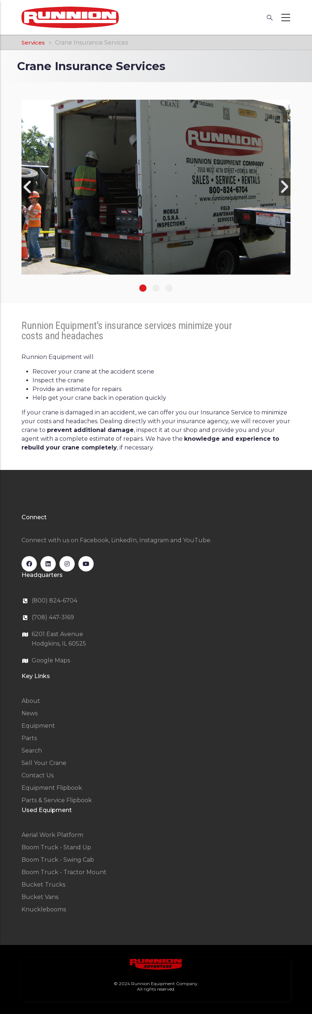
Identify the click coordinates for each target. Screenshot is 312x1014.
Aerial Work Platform (52, 834)
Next (284, 187)
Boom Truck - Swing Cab (58, 859)
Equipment (38, 725)
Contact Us (38, 775)
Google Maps (51, 660)
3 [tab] (169, 288)
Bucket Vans (40, 897)
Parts (29, 738)
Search (32, 750)
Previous (27, 187)
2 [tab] (156, 288)
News (30, 713)
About (31, 700)
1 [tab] (143, 288)
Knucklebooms (44, 909)
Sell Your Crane (44, 762)
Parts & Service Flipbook (57, 800)
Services (33, 42)
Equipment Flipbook (52, 787)
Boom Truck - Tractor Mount (64, 872)
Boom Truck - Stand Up (56, 847)
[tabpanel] (156, 187)
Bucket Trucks (43, 884)
